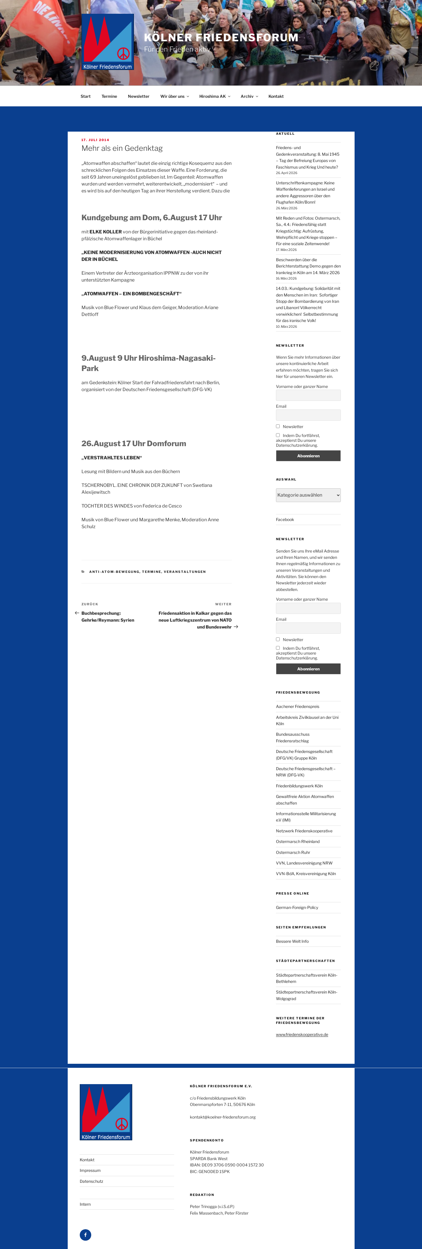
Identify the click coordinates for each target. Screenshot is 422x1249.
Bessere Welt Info (292, 941)
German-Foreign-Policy (297, 907)
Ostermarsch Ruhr (293, 852)
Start (86, 96)
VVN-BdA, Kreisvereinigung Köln (306, 873)
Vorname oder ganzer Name (302, 386)
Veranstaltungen (185, 572)
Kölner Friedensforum (222, 37)
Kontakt (276, 96)
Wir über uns (175, 96)
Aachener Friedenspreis (297, 706)
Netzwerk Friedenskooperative (304, 830)
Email (281, 406)
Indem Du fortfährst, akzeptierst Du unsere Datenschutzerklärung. (298, 440)
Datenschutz (91, 1181)
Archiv (250, 96)
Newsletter (138, 96)
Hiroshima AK (215, 96)
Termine (109, 96)
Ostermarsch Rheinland (298, 841)
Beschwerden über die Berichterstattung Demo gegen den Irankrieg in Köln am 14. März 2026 (308, 266)
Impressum (90, 1170)
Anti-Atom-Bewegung (114, 572)
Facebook (285, 519)
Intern (85, 1204)
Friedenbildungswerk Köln (299, 785)
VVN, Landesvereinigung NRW (304, 862)
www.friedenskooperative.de (302, 1034)
